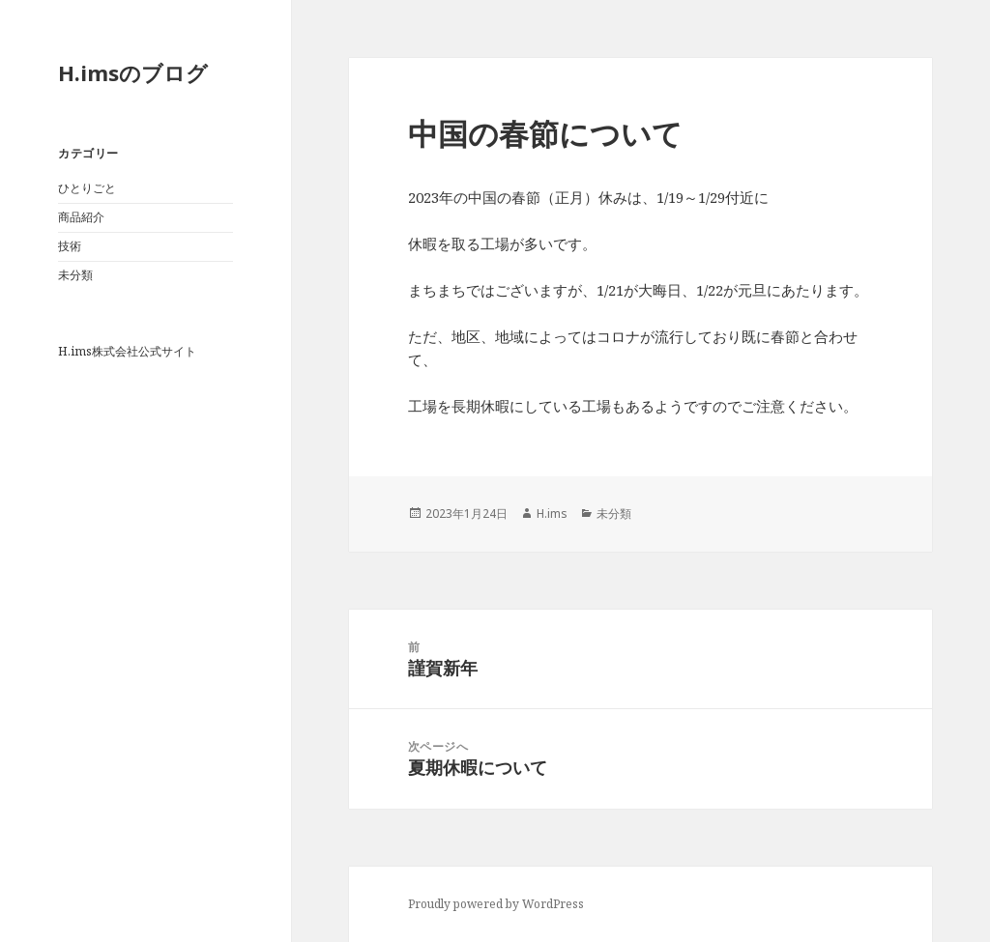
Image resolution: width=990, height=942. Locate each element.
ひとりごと (87, 188)
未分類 (75, 275)
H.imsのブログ (133, 72)
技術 (69, 246)
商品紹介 (81, 217)
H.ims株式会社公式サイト (127, 351)
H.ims (552, 513)
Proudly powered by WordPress (496, 904)
